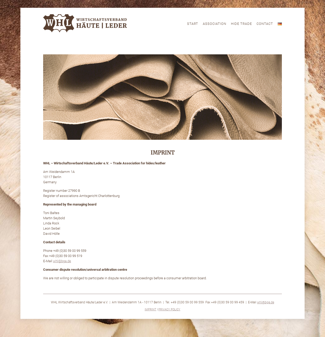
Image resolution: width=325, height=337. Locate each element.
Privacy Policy (169, 309)
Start (192, 24)
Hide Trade (241, 24)
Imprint (150, 309)
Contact (265, 24)
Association (214, 24)
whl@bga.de (265, 302)
